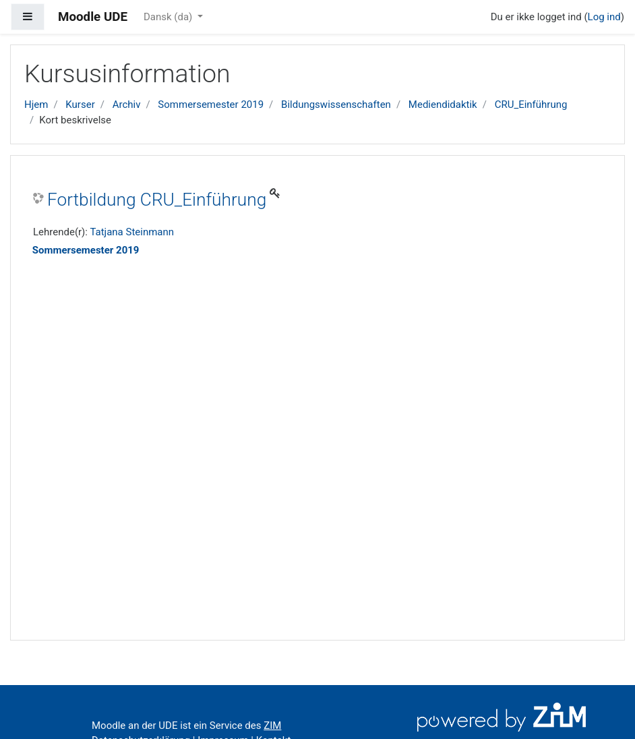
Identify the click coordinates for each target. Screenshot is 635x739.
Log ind (604, 17)
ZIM (272, 725)
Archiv (127, 104)
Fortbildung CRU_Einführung (156, 199)
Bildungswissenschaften (336, 104)
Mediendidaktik (443, 104)
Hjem (36, 104)
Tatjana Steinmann (132, 232)
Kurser (79, 104)
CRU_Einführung (531, 104)
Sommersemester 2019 (211, 104)
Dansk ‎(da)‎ (169, 17)
